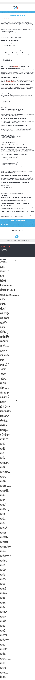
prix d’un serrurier (3, 402)
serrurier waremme (3, 667)
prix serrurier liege (3, 413)
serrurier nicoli (2, 628)
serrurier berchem (3, 509)
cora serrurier (2, 298)
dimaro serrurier (2, 325)
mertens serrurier (2, 374)
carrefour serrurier (3, 281)
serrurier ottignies (3, 631)
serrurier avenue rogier (3, 493)
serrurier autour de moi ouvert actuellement (7, 488)
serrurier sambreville (3, 646)
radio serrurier (2, 422)
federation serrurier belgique (4, 333)
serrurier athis (2, 479)
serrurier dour (2, 576)
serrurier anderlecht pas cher (4, 463)
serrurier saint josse (3, 643)
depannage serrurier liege (4, 314)
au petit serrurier (2, 276)
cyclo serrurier (2, 309)
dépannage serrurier (3, 311)
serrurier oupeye (2, 632)
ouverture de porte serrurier (4, 392)
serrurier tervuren (3, 654)
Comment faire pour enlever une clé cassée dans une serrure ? (9, 295)
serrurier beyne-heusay (3, 512)
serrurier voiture (2, 665)
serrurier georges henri (3, 590)
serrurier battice (2, 497)
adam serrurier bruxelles (4, 264)
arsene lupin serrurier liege (4, 270)
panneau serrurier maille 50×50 (4, 397)
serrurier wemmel (2, 671)
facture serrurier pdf (3, 332)
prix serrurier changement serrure (5, 411)
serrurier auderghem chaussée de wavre (6, 483)
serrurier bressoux (3, 533)
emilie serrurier (2, 326)
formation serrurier (3, 334)
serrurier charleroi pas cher (4, 557)
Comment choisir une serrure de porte (6, 292)
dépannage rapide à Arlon (10, 81)
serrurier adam (2, 454)
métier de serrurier (3, 376)
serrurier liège (2, 610)
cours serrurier (2, 303)
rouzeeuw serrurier (3, 427)
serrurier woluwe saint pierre (4, 674)
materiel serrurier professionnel (5, 371)
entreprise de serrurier (3, 328)
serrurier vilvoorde (3, 662)
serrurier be (2, 500)
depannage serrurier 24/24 (4, 312)
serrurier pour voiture (3, 635)
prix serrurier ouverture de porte (5, 414)
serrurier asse (2, 475)
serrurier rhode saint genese (4, 639)
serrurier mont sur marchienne (4, 623)
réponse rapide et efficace (17, 66)
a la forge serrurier (3, 261)
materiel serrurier (2, 370)
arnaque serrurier (2, 268)
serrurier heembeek (3, 596)
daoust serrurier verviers (4, 310)
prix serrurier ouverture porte (4, 415)
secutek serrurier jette (3, 439)
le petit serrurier (2, 358)
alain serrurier (2, 266)
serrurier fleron (2, 582)
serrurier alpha (2, 458)
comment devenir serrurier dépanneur (6, 294)
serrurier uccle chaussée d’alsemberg (5, 659)
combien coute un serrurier (4, 286)
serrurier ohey (2, 630)
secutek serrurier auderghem (4, 438)
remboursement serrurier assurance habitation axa (8, 423)
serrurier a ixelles (2, 447)
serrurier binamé (2, 513)
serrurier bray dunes (3, 532)
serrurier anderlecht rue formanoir (5, 464)
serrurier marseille (3, 620)
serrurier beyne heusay (3, 511)
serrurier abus (2, 453)
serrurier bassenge (3, 496)
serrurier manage (2, 617)
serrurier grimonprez (3, 594)
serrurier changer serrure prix (4, 553)
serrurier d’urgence (3, 569)
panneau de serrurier (3, 394)
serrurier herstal (2, 597)
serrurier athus (2, 480)
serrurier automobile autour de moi (5, 486)
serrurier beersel (2, 505)
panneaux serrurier (3, 398)
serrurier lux (2, 614)
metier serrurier (2, 377)
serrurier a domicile (3, 446)
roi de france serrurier (3, 425)
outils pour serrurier (3, 391)
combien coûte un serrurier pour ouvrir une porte (7, 290)
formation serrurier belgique (4, 336)
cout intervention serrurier (4, 305)
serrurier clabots (2, 565)
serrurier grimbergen (3, 593)
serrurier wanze (2, 666)
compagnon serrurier (3, 297)
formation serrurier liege (4, 341)
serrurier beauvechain (3, 503)
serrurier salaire (2, 645)
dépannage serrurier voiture (4, 317)
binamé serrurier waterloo (4, 279)
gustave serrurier (2, 349)
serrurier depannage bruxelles (4, 572)
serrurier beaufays (3, 501)
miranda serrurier (2, 380)
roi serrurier (2, 426)
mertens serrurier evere (3, 375)
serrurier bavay (2, 499)
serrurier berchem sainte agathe (5, 510)
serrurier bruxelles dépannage (4, 542)
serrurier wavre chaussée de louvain (5, 670)
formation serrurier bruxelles (4, 337)
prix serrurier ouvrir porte (4, 416)
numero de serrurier (3, 382)
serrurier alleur (2, 456)
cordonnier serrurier (3, 299)
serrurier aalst (2, 452)
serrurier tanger (2, 653)
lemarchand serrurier (3, 361)
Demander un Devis (4, 249)
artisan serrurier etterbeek (4, 272)
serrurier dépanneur (3, 573)
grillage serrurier (2, 345)
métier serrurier (2, 378)
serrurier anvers (2, 469)
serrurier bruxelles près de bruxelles (5, 546)
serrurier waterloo (3, 668)
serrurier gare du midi (3, 587)
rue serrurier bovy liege (4, 430)
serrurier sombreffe (3, 650)
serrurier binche (2, 514)
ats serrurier (2, 275)
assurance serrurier (3, 274)
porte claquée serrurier (3, 399)
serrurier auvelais (2, 492)
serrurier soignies (3, 649)
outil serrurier (2, 387)
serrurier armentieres (3, 473)
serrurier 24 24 (2, 441)
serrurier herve (2, 598)
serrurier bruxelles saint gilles (4, 547)
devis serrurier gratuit (3, 324)
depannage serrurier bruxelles (4, 313)
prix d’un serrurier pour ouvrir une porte (6, 403)
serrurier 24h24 (2, 445)
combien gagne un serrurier (4, 291)
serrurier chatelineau (3, 561)
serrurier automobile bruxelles (4, 487)
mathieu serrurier (2, 372)
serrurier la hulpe (3, 605)
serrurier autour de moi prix (4, 490)
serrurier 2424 (2, 443)
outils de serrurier (3, 390)
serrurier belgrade (3, 507)
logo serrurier (2, 364)
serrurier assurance (3, 477)
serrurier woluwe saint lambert (5, 673)
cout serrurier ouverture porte (5, 306)
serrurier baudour (3, 498)
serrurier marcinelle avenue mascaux (5, 619)
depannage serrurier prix (4, 315)
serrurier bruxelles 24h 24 (4, 537)
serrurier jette (2, 602)
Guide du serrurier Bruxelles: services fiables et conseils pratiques (10, 348)
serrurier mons (2, 622)
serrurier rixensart (3, 640)
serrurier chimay (2, 563)
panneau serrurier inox (3, 396)
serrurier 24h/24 (2, 444)
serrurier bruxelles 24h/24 (4, 538)
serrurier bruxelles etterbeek (4, 543)
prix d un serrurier (3, 401)
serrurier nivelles (2, 629)
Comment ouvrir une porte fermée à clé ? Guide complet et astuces (10, 296)
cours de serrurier (3, 302)
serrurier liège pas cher (3, 611)
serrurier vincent (2, 663)
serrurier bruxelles (3, 535)
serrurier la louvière (3, 606)
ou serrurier (2, 385)
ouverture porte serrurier (4, 393)
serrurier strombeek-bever (4, 652)
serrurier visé (2, 664)
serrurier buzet (2, 549)
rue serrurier (2, 428)
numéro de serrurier (3, 383)
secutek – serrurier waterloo (4, 437)
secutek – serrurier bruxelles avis (5, 434)
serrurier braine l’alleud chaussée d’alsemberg (7, 529)
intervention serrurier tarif (4, 354)
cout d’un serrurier (3, 304)
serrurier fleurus (2, 583)
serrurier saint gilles (3, 642)
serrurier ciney (2, 564)
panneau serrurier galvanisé (4, 395)
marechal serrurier (3, 367)
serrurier (1, 440)
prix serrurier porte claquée (4, 417)
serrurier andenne (3, 460)
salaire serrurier (2, 432)
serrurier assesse (2, 476)
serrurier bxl (2, 550)
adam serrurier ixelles (3, 265)
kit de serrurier (2, 356)
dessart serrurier (2, 319)
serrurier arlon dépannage (4, 471)
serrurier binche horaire (3, 515)
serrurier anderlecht (3, 461)
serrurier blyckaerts (3, 518)
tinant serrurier (2, 675)
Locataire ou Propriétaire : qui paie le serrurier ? (7, 363)
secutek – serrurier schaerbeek (5, 436)
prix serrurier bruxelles (3, 409)
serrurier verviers (2, 661)
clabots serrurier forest (4, 283)
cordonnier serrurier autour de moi (5, 300)
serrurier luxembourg (3, 615)
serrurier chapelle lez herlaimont (5, 554)
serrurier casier (2, 552)
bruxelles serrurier (3, 280)
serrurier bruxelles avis (3, 539)
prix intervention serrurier (4, 404)
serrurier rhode (2, 638)
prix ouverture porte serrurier (4, 407)
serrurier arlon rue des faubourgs (5, 472)
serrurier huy (2, 599)
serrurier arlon (2, 470)
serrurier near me (2, 627)
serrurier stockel (2, 651)
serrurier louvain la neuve (4, 613)
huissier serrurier (2, 351)
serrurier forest (2, 584)
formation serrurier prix (3, 343)
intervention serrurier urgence (4, 355)
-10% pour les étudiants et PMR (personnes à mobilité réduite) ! (10, 260)
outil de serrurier (2, 386)
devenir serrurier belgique (4, 321)
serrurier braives (2, 531)
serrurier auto (2, 484)
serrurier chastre (2, 558)
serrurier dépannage (3, 571)
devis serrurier (2, 323)
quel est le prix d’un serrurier (4, 421)
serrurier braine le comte (4, 530)
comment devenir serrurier (4, 293)
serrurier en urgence (3, 577)
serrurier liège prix (3, 612)
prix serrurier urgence (3, 419)
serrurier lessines (3, 608)
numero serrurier (2, 384)
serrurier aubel (2, 482)
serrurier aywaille (2, 495)
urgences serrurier (3, 677)
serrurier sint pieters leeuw (4, 648)
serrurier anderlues (3, 465)
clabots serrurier (2, 282)
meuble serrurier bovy (3, 379)
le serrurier (2, 359)
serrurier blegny (2, 517)
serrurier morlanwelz (3, 624)
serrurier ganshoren (3, 586)
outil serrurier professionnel (4, 388)
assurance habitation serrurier (4, 273)
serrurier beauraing (3, 502)
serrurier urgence (2, 660)
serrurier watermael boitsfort (4, 669)
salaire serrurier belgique (4, 433)
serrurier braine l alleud (3, 527)
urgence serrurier (2, 676)
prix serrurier (2, 408)
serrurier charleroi (3, 556)
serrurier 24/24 (2, 442)
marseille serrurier (3, 368)
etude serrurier (2, 329)
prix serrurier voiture (3, 420)
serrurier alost (2, 457)
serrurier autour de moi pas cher (5, 489)
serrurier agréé (2, 455)
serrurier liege (2, 609)
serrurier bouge (2, 522)
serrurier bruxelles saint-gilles (4, 548)
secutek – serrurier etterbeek (4, 435)
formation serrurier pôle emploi (5, 342)
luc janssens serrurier (3, 365)
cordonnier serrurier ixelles (4, 301)
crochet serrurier (2, 308)
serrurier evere (2, 580)
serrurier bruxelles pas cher (4, 545)
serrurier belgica (2, 506)
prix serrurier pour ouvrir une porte (5, 418)
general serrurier (2, 344)
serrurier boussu (2, 524)
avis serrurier (2, 277)
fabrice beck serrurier (3, 330)
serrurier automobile (3, 485)
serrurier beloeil (2, 508)
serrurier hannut (2, 595)
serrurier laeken (2, 607)
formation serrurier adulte (4, 335)
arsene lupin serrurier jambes (4, 269)
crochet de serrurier (3, 307)
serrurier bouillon (2, 523)
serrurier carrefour (3, 551)
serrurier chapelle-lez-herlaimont (5, 555)
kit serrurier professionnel (4, 357)
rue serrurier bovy (3, 429)
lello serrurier (2, 360)
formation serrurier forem (4, 340)
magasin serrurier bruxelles (4, 366)
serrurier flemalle (2, 581)
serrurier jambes (2, 601)
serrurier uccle (2, 658)
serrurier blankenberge (3, 516)
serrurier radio (2, 637)
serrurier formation (3, 585)
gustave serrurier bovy (3, 350)
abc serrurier (2, 263)
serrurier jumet (2, 604)
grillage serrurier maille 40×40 (4, 347)
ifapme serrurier (2, 352)
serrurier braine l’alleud (3, 528)
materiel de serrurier (3, 369)
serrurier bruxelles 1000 (3, 536)
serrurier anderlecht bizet (4, 462)
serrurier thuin (2, 655)
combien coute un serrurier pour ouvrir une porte (7, 289)
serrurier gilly (2, 591)
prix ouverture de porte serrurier (5, 406)
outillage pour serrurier (3, 389)
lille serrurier (2, 362)
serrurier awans (2, 494)
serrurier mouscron (3, 625)
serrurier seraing (2, 647)
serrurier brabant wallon (4, 526)
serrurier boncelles (3, 521)
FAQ (1, 251)
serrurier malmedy (3, 616)
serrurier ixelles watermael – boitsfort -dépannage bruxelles (9, 600)
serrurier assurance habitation (4, 478)
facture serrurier (2, 331)
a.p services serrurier (3, 262)
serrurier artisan (2, 474)
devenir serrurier (2, 320)
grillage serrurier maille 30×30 (4, 346)
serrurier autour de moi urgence (5, 491)
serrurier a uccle (2, 451)
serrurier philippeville (3, 634)
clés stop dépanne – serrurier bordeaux (6, 285)
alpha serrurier (2, 267)
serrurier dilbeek (2, 574)
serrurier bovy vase (3, 525)
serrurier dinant (2, 575)
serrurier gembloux (3, 588)
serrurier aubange (3, 481)
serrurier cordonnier (3, 566)
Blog (28, 11)
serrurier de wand (3, 570)
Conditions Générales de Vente (5, 250)
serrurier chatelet (3, 560)
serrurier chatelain (3, 559)
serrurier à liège (2, 448)
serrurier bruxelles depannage (4, 541)
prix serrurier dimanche (3, 412)
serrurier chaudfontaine (3, 562)
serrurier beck (2, 504)
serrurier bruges (2, 534)
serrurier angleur (2, 468)
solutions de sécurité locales (10, 106)
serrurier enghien (2, 578)
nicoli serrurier (2, 381)
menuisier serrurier (3, 373)
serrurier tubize (2, 657)
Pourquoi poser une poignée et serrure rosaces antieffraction (9, 400)
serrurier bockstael (3, 519)
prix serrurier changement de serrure (5, 410)
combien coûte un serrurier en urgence (6, 287)
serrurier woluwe (2, 672)
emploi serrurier (2, 327)
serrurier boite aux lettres (4, 520)
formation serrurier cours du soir (5, 338)
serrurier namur (2, 626)
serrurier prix (2, 636)
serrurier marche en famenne (4, 618)
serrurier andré (2, 466)
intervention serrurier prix (4, 353)
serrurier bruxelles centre (4, 540)
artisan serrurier (2, 271)
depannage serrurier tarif (4, 316)
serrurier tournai (2, 656)
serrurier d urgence (3, 568)
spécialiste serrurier (5, 50)
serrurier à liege (2, 449)
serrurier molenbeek (3, 621)
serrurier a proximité (3, 450)
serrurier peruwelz (3, 633)
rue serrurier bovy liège (4, 431)
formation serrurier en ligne (4, 339)
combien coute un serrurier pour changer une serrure (8, 288)
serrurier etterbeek (3, 579)
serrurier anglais (2, 467)
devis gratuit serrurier (3, 322)
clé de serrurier (2, 284)
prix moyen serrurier (3, 405)
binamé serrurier (2, 278)
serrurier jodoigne (3, 603)
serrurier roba (2, 641)
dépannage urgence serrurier (4, 318)
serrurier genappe (3, 589)
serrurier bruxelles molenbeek (4, 544)
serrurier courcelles (3, 567)
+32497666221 (17, 1)
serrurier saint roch (3, 644)
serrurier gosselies (3, 592)
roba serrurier (2, 424)
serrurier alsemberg (3, 459)
